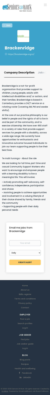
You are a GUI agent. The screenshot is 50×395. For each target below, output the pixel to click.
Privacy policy (25, 303)
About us (25, 290)
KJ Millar (5, 391)
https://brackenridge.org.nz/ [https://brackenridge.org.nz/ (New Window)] (21, 54)
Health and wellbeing (25, 368)
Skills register (25, 294)
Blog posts (25, 359)
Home (25, 285)
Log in (25, 328)
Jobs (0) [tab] (43, 72)
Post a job (25, 319)
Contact (25, 307)
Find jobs (25, 339)
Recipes (25, 364)
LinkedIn (27, 377)
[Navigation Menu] (45, 5)
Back (8, 25)
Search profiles (25, 323)
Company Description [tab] (19, 72)
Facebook (27, 373)
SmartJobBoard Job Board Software (33, 391)
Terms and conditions (25, 298)
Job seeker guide (25, 344)
